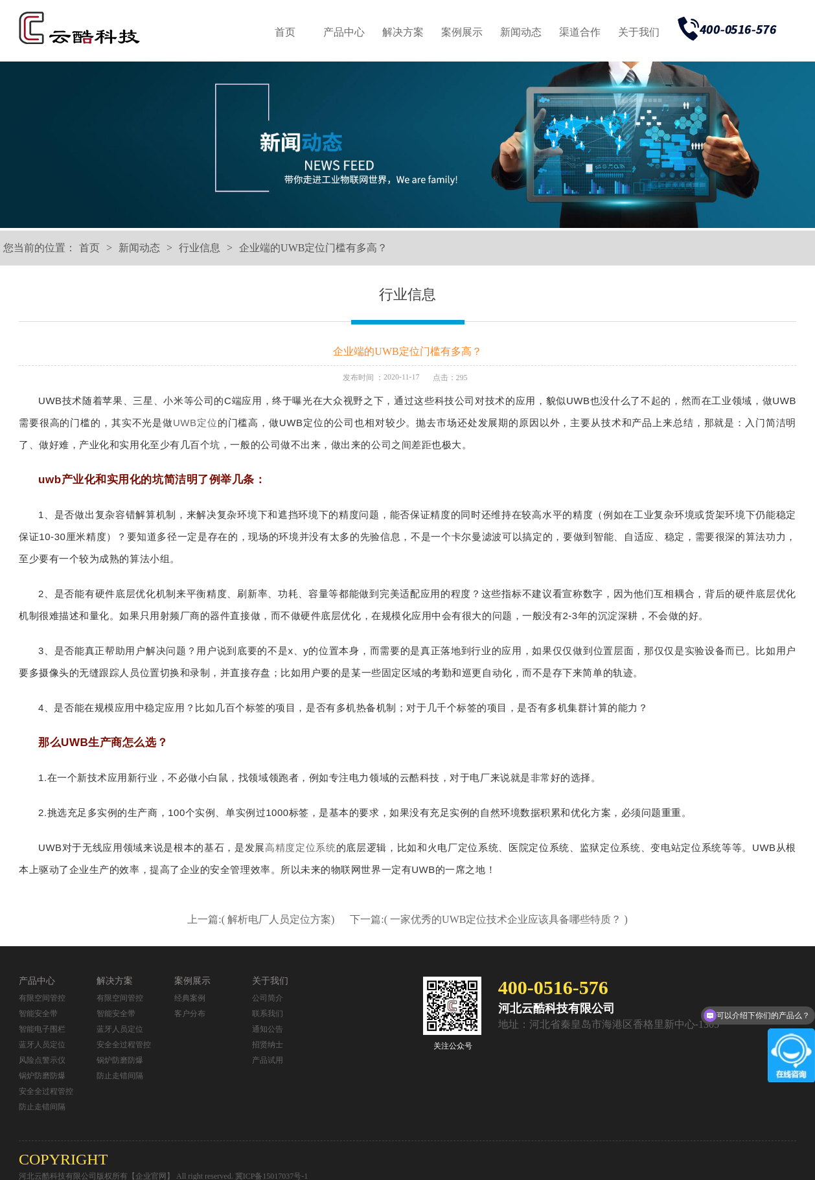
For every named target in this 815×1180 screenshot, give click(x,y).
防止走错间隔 (42, 1106)
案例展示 (462, 32)
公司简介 (267, 998)
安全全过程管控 (46, 1091)
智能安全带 (38, 1013)
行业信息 (199, 247)
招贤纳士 (267, 1044)
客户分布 (189, 1013)
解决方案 (403, 32)
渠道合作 (580, 32)
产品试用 (267, 1060)
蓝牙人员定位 (42, 1044)
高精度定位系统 (300, 847)
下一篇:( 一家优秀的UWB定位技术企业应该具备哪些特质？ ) (488, 919)
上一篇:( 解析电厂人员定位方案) (262, 919)
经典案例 (189, 998)
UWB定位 (195, 422)
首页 (285, 32)
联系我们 (267, 1013)
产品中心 (344, 32)
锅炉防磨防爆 (42, 1075)
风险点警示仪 (42, 1060)
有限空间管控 (42, 998)
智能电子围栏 (42, 1029)
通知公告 (267, 1029)
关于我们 (639, 32)
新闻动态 (521, 32)
